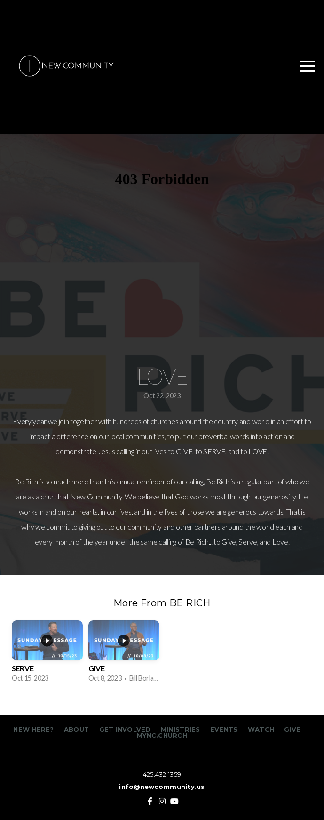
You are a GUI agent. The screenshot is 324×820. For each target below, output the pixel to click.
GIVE (292, 729)
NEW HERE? (34, 729)
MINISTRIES (181, 729)
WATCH (261, 729)
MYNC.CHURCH (162, 735)
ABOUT (76, 729)
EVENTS (224, 729)
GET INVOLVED (123, 729)
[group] (47, 654)
